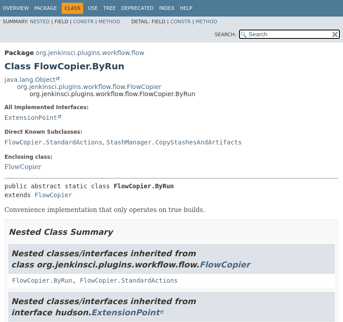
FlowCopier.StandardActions (53, 142)
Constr (83, 22)
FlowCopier (22, 166)
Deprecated (137, 8)
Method (109, 22)
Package (45, 8)
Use (93, 8)
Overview (16, 8)
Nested (40, 22)
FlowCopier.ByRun (42, 280)
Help (186, 8)
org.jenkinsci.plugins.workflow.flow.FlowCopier (89, 86)
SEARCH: (225, 35)
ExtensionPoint (30, 117)
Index (166, 8)
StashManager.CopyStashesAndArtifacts (174, 142)
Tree (109, 8)
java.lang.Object (29, 79)
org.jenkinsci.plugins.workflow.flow (90, 52)
